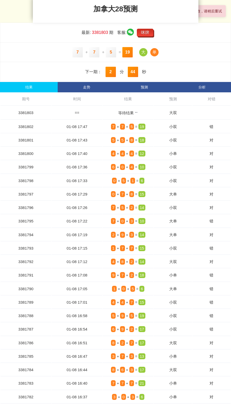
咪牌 (145, 32)
